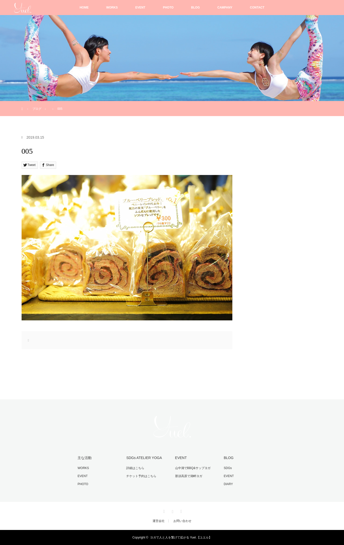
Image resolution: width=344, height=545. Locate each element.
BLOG (195, 7)
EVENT (140, 7)
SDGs (228, 468)
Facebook (163, 510)
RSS (180, 510)
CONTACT (257, 7)
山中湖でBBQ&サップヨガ (193, 468)
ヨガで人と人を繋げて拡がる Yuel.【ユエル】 (181, 537)
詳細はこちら (135, 468)
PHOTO (168, 7)
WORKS (112, 7)
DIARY (228, 484)
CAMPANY (224, 7)
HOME (84, 7)
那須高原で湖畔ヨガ (188, 476)
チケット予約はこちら (141, 476)
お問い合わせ (182, 520)
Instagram (172, 510)
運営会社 (159, 520)
